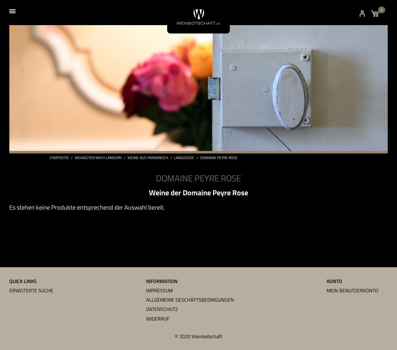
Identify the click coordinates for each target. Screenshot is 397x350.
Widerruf (157, 318)
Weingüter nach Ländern (98, 158)
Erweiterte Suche (31, 290)
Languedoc (184, 158)
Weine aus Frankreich (147, 158)
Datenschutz (162, 309)
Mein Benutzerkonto (352, 290)
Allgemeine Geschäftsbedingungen (190, 299)
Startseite (59, 158)
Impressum (159, 290)
